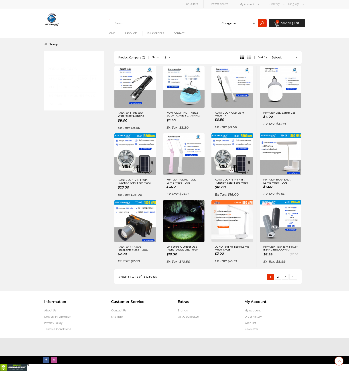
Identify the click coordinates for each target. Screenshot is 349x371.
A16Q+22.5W (57, 74)
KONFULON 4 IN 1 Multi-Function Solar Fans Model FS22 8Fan (134, 181)
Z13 (51, 82)
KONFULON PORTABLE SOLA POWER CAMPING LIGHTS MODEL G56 (183, 114)
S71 (72, 74)
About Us (50, 310)
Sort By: (263, 57)
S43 (94, 74)
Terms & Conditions (57, 329)
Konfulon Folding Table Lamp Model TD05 (181, 181)
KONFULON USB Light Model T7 (229, 114)
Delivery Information (57, 317)
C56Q (83, 74)
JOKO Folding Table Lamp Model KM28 (232, 248)
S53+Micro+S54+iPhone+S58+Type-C (72, 91)
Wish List (250, 323)
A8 (60, 99)
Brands (183, 310)
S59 (51, 99)
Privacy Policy (53, 323)
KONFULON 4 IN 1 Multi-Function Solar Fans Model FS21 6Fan (231, 181)
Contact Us (118, 310)
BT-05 (75, 82)
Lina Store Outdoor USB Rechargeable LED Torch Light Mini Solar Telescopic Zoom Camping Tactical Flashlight (183, 248)
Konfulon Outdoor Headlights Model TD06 (133, 248)
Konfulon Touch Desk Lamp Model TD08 (276, 181)
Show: (155, 57)
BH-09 (63, 82)
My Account (253, 310)
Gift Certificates (188, 317)
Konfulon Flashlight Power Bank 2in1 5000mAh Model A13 (280, 248)
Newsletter (251, 329)
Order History (253, 317)
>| (293, 276)
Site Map (117, 317)
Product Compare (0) (131, 57)
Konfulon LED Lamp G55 (279, 112)
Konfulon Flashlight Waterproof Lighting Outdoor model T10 (131, 114)
